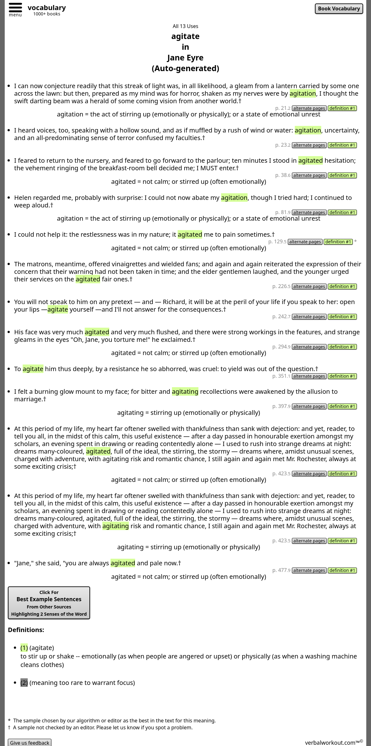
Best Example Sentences (49, 605)
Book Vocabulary (338, 8)
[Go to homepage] (44, 8)
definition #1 (342, 108)
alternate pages (308, 108)
